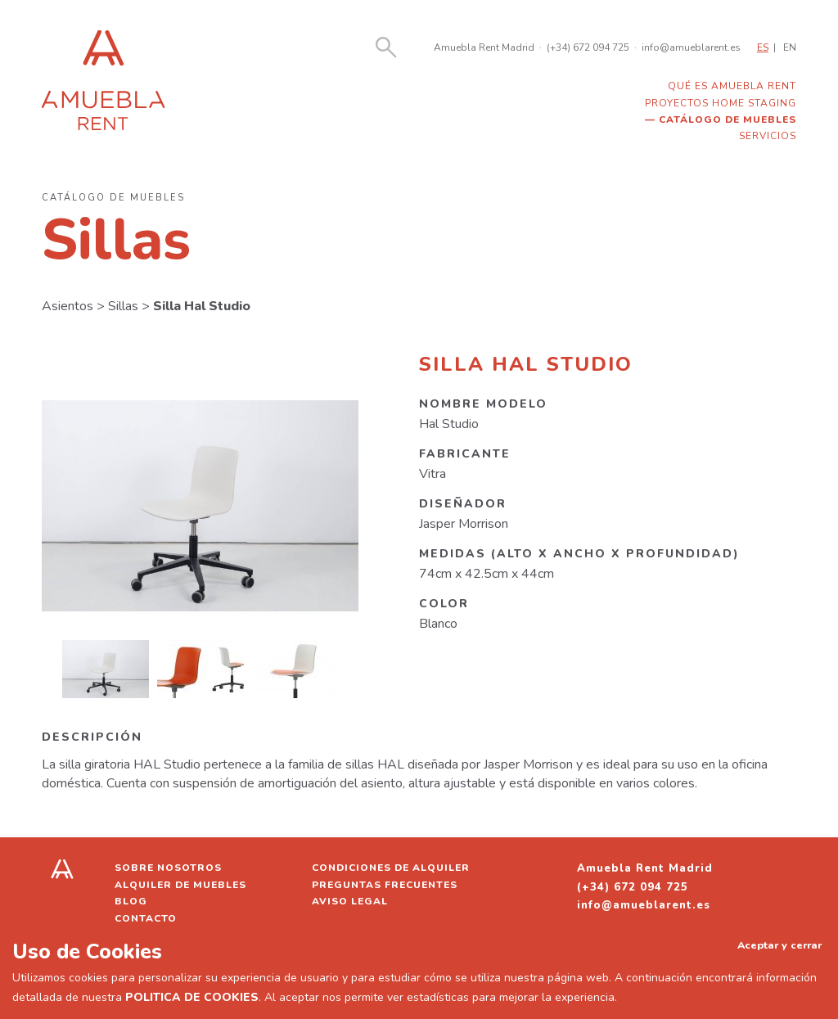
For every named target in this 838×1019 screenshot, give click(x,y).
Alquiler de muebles (180, 884)
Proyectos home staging (720, 103)
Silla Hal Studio (201, 306)
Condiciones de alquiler (391, 867)
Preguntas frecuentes (384, 884)
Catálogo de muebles (727, 119)
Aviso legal (350, 901)
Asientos (67, 306)
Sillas (123, 306)
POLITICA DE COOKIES (192, 997)
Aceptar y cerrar (779, 945)
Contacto (146, 918)
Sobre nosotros (168, 867)
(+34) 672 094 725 (588, 47)
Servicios (767, 135)
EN (789, 47)
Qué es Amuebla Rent (732, 85)
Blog (131, 901)
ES (762, 47)
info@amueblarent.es (691, 47)
